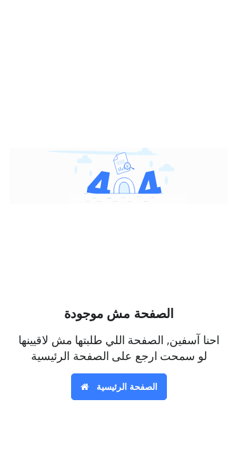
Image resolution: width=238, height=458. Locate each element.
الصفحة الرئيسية (119, 386)
